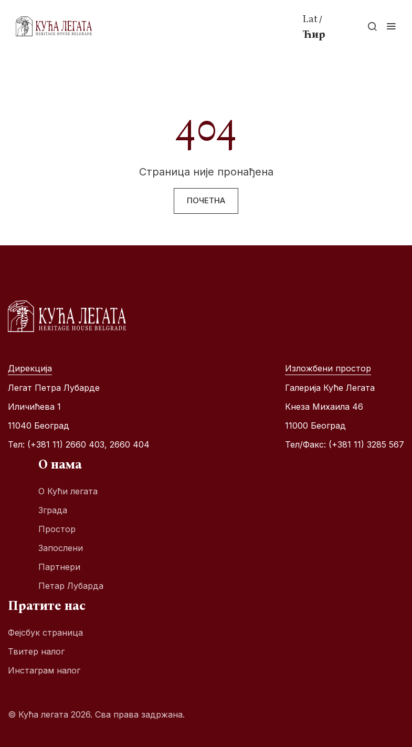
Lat (310, 18)
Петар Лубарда (70, 585)
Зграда (52, 510)
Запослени (60, 548)
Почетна (206, 200)
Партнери (59, 567)
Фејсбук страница (45, 632)
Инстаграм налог (44, 670)
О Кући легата (68, 491)
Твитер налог (36, 651)
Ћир (313, 34)
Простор (57, 529)
